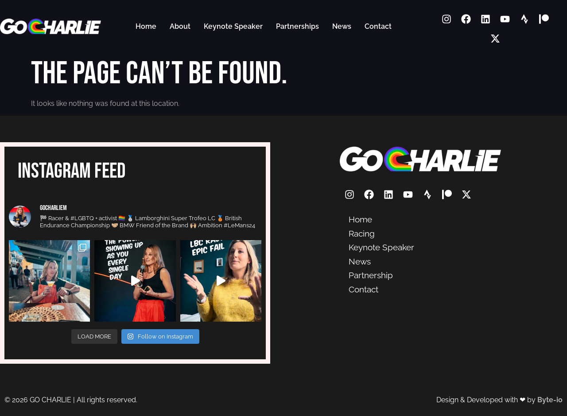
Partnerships (297, 26)
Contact (378, 26)
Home (146, 26)
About (180, 26)
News (341, 26)
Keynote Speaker (233, 26)
